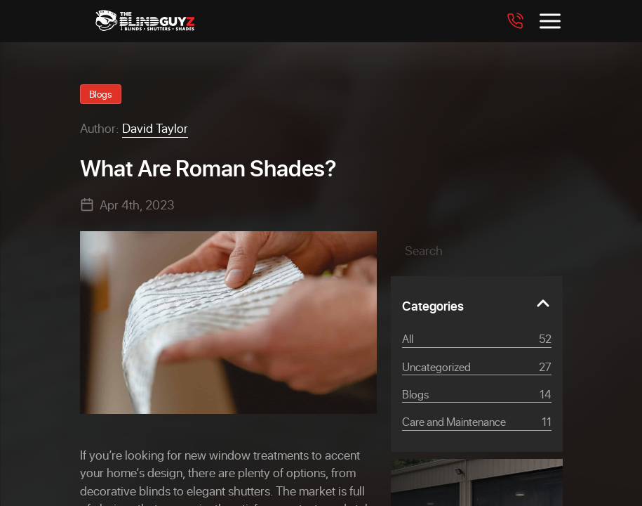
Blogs (100, 93)
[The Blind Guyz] (145, 21)
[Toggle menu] (550, 21)
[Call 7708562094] (515, 21)
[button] (530, 250)
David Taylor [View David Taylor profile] (155, 127)
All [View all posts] (476, 338)
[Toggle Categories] (477, 303)
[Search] (477, 250)
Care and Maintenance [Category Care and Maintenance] (476, 421)
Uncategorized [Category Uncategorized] (476, 367)
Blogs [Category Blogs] (476, 394)
